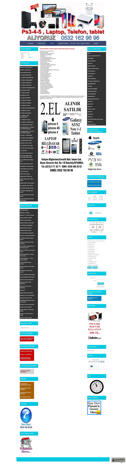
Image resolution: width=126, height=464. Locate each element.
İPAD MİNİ (90, 58)
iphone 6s (90, 104)
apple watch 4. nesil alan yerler (27, 310)
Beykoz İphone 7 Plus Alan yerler (27, 267)
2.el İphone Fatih (24, 95)
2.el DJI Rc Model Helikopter (25, 371)
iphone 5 (90, 63)
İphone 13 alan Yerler (26, 317)
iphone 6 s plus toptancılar (27, 235)
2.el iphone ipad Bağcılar (27, 138)
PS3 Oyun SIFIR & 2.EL (93, 81)
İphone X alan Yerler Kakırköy (25, 286)
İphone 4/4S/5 (91, 66)
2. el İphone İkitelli (25, 98)
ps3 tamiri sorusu (25, 397)
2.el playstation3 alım (26, 140)
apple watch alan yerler (26, 293)
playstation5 (91, 251)
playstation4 (91, 249)
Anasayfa (30, 43)
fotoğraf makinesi (92, 261)
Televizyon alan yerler (94, 185)
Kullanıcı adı (93, 278)
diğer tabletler (91, 253)
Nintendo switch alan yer (27, 188)
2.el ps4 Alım (23, 150)
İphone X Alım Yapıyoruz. (27, 279)
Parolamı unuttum (100, 286)
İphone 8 (90, 121)
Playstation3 (91, 247)
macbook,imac (92, 263)
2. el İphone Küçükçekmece (27, 108)
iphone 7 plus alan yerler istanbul (27, 242)
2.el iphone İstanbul (25, 100)
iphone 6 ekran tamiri (26, 298)
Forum (52, 43)
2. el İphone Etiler (25, 92)
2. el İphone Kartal (25, 105)
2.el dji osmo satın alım (26, 145)
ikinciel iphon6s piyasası (26, 233)
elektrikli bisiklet (92, 258)
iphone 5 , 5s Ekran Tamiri (27, 215)
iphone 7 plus (91, 109)
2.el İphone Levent (25, 110)
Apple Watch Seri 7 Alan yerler (26, 179)
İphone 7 (90, 106)
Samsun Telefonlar (25, 354)
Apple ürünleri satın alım (27, 223)
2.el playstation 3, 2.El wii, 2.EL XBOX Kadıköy (27, 132)
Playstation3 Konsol (93, 99)
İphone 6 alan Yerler (25, 220)
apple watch (91, 246)
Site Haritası (91, 350)
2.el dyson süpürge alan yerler (26, 191)
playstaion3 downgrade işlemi (25, 384)
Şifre (95, 280)
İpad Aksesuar (92, 61)
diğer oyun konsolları (93, 265)
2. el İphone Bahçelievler (26, 77)
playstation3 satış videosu (25, 393)
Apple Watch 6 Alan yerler (27, 183)
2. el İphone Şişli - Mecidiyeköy (24, 116)
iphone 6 (90, 101)
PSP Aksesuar (91, 73)
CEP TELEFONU (92, 78)
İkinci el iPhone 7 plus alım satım (27, 250)
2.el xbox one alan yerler (27, 148)
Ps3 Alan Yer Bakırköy (26, 135)
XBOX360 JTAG (92, 83)
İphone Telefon (92, 242)
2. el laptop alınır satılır (26, 124)
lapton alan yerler (25, 174)
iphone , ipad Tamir (25, 70)
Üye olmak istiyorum (100, 287)
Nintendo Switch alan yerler (95, 119)
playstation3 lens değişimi (25, 388)
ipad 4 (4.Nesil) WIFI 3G (94, 56)
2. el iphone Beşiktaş (25, 82)
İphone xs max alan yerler (27, 295)
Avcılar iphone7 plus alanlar (25, 263)
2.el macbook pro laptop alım (26, 160)
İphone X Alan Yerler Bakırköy (25, 282)
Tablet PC (90, 76)
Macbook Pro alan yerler (26, 166)
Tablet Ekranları (92, 91)
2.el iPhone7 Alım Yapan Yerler (26, 238)
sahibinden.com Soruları (92, 298)
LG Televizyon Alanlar (94, 182)
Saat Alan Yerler (25, 327)
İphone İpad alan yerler (26, 163)
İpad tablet (91, 244)
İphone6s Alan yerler (25, 230)
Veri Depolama (92, 94)
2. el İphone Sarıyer (25, 119)
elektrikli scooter (92, 256)
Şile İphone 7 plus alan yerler (26, 271)
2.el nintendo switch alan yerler (27, 195)
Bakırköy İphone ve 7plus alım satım (27, 255)
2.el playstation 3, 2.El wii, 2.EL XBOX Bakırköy (27, 127)
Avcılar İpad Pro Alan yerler (27, 274)
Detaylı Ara (98, 213)
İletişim (96, 43)
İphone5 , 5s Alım (24, 212)
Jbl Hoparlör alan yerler (26, 185)
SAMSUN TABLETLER (26, 351)
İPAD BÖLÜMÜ (24, 210)
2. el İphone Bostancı (25, 85)
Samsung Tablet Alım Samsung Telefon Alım (26, 156)
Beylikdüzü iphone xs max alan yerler (27, 301)
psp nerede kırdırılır (25, 72)
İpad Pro (90, 111)
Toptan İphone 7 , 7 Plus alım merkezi (26, 259)
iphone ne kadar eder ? (26, 67)
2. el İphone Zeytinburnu (27, 122)
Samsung (90, 114)
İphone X (22, 290)
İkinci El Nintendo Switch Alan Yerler (27, 199)
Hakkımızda (41, 43)
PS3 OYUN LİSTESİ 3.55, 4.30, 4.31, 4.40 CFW (27, 338)
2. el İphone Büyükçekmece (27, 87)
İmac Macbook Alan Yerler (27, 277)
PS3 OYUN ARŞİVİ (92, 89)
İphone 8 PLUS (92, 124)
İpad (89, 53)
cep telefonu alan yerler (26, 169)
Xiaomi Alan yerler (25, 90)
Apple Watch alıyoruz (26, 228)
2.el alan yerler (24, 171)
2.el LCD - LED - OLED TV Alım (79, 43)
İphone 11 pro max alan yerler (26, 314)
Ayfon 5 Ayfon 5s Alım (26, 217)
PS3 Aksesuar (91, 71)
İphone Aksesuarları (93, 68)
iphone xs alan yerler (26, 307)
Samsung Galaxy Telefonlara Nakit (25, 358)
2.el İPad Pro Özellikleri (26, 225)
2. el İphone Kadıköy (25, 103)
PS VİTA (90, 86)
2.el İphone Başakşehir (26, 80)
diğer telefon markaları (93, 254)
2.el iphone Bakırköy (25, 75)
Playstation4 (91, 96)
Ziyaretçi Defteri (63, 43)
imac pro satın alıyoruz (26, 153)
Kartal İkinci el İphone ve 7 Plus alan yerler (27, 246)
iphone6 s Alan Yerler (26, 143)
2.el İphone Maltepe (25, 113)
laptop (90, 260)
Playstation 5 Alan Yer (26, 176)
